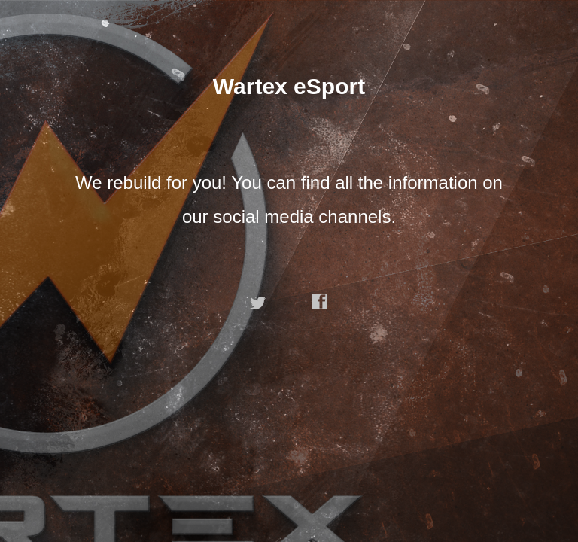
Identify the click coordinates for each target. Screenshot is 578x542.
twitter (258, 302)
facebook (320, 302)
